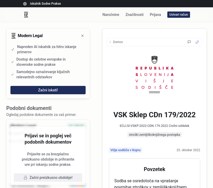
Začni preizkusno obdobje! (48, 177)
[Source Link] (197, 42)
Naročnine (110, 15)
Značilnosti (135, 15)
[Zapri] (82, 36)
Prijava (155, 15)
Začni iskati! (48, 90)
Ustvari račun (178, 14)
